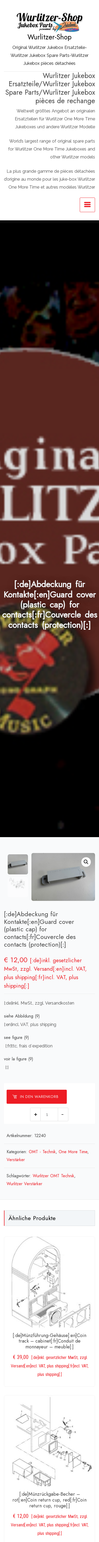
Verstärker (16, 1160)
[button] (86, 862)
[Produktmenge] (49, 1114)
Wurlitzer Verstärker (24, 1184)
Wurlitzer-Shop (49, 37)
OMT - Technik (42, 1152)
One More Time (73, 1152)
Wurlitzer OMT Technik (53, 1176)
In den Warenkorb (35, 1097)
